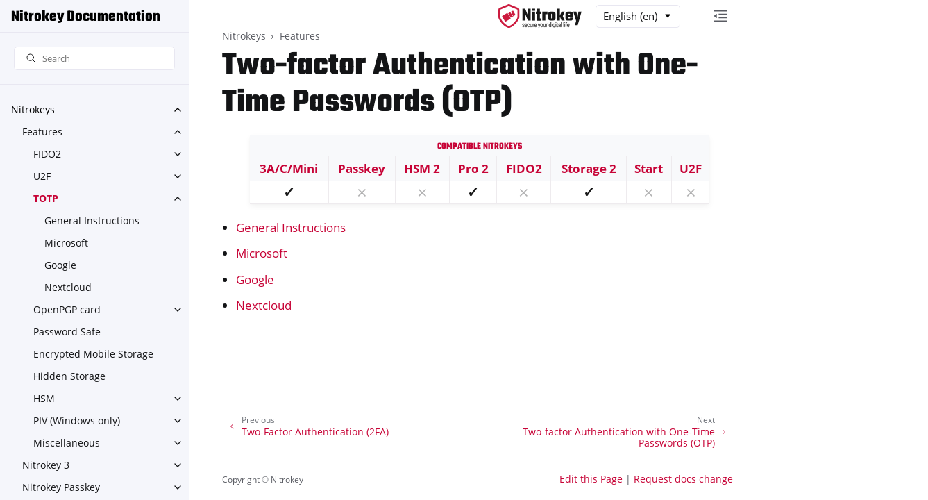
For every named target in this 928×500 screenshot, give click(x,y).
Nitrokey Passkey (61, 487)
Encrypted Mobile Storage (93, 353)
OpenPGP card (67, 309)
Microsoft (66, 242)
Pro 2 (473, 168)
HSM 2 (422, 168)
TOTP (45, 198)
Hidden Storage (69, 376)
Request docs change (683, 478)
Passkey (361, 168)
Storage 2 (589, 168)
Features (42, 131)
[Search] (94, 58)
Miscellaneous (66, 442)
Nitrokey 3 (45, 465)
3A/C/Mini (289, 168)
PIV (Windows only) (76, 420)
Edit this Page (591, 478)
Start (648, 168)
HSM (44, 398)
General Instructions (92, 220)
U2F (42, 176)
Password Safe (67, 331)
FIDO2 (47, 153)
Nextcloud (68, 287)
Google (60, 265)
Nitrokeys (33, 109)
